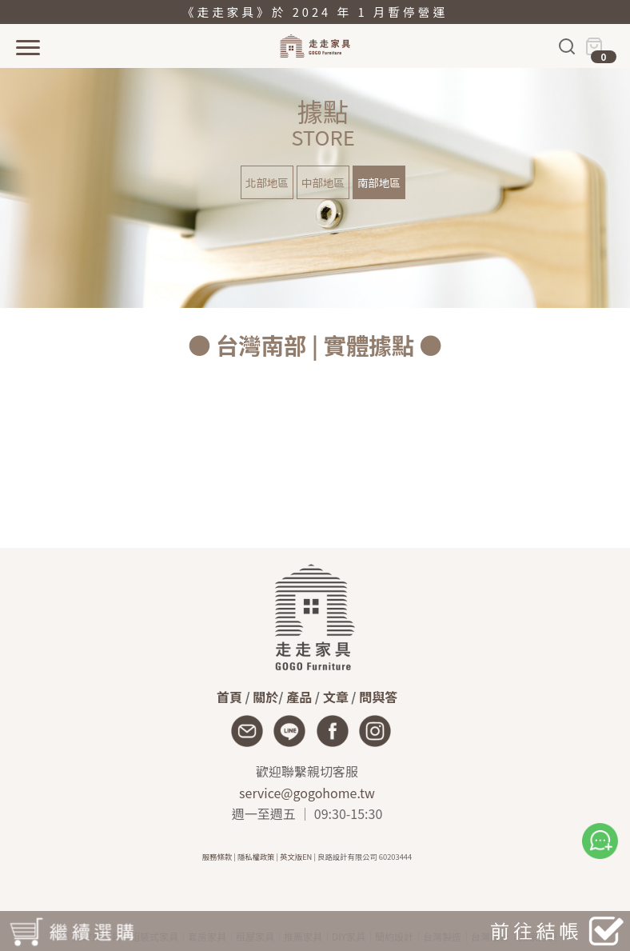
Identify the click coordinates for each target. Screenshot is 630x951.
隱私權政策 (256, 856)
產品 (299, 696)
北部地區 (267, 182)
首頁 (229, 696)
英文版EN (296, 856)
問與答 (378, 696)
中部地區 (323, 182)
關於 (265, 696)
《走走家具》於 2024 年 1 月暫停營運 (315, 11)
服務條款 (217, 856)
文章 (336, 696)
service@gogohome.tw (307, 792)
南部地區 (379, 182)
